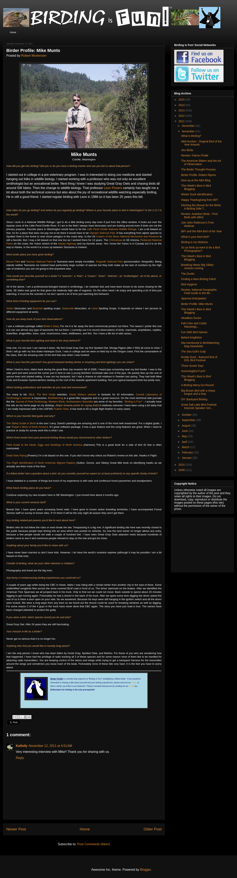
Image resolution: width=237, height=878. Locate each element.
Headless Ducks (191, 318)
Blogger (145, 869)
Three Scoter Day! (192, 365)
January (187, 457)
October (187, 414)
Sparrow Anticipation (193, 298)
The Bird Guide (46, 394)
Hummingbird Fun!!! (193, 371)
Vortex (10, 308)
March (186, 447)
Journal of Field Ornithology (31, 401)
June (185, 430)
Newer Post (16, 829)
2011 (182, 121)
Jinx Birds (187, 150)
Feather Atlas (61, 408)
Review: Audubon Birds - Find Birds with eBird (199, 215)
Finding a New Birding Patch (198, 279)
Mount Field (13, 261)
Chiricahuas (115, 240)
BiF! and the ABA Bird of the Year (201, 231)
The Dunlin (188, 273)
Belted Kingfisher (191, 337)
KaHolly (22, 745)
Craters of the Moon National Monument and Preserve (127, 236)
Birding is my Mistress (194, 242)
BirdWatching (55, 398)
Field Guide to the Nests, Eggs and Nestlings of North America (44, 444)
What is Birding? (191, 135)
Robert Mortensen (34, 55)
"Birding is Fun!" (133, 401)
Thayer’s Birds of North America (29, 426)
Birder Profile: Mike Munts (197, 304)
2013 (182, 110)
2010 (182, 464)
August (186, 425)
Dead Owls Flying (16, 455)
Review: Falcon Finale (194, 155)
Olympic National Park (102, 232)
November (188, 131)
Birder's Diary (51, 326)
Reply (20, 758)
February (188, 452)
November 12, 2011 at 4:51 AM (50, 745)
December (188, 125)
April (185, 441)
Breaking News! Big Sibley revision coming (197, 266)
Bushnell (37, 308)
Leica (94, 308)
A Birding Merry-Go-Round (197, 385)
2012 (182, 115)
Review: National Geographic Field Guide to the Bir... (199, 291)
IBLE (31, 394)
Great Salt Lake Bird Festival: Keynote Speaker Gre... (199, 406)
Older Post (153, 829)
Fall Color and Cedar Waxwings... (194, 325)
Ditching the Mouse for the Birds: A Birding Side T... (201, 207)
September (189, 420)
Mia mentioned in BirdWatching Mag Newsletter (200, 344)
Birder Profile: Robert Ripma (198, 175)
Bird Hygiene (189, 284)
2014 (182, 105)
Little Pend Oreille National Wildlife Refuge (111, 229)
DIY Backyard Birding (194, 399)
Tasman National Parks (39, 261)
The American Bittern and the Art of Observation (201, 162)
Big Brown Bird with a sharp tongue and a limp (198, 392)
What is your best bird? (195, 236)
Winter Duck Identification (197, 194)
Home (13, 32)
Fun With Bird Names (194, 332)
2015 (182, 99)
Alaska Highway (67, 243)
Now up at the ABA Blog (196, 180)
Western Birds (56, 401)
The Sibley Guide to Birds (21, 423)
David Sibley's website (82, 394)
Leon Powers (113, 188)
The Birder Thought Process (198, 169)
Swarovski (68, 308)
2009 (182, 470)
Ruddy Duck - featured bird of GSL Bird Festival (199, 358)
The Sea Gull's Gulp (193, 351)
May (185, 436)
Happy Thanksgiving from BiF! (199, 199)
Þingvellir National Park (110, 261)
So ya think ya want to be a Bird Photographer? (200, 249)
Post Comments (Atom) (93, 844)
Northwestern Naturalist (79, 401)
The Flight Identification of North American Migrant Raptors (40, 462)
